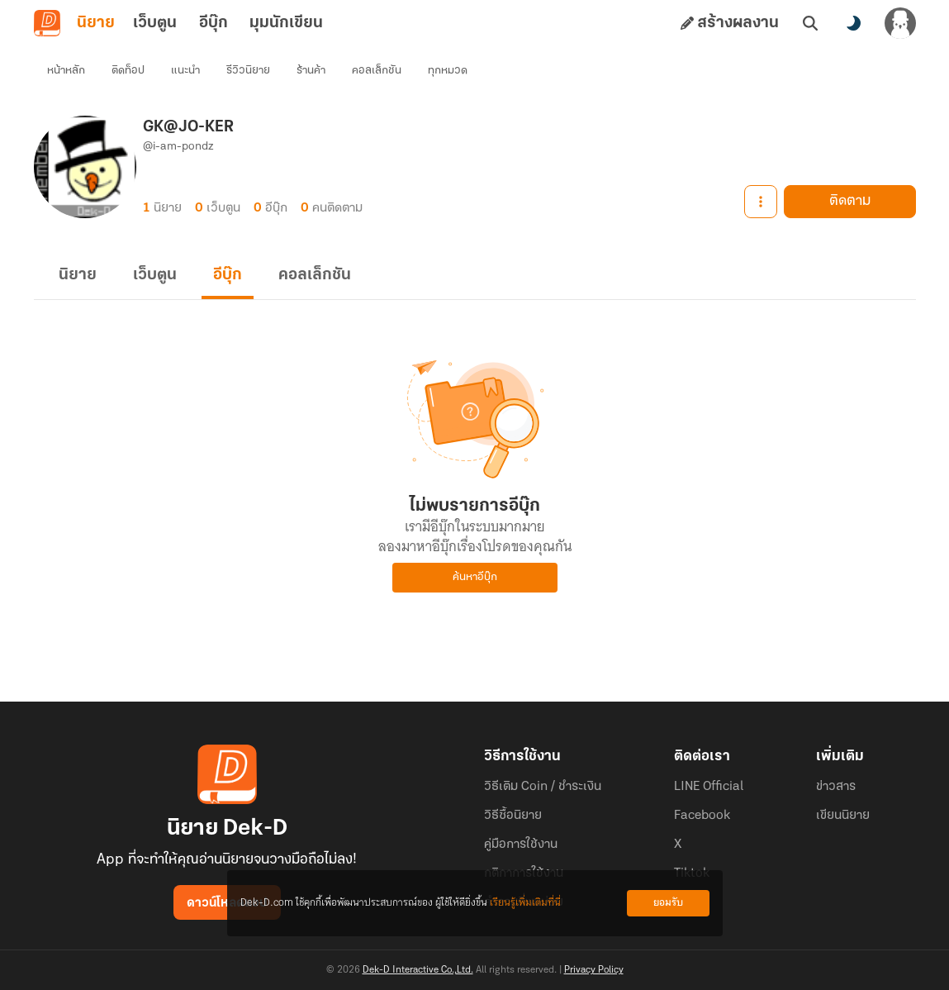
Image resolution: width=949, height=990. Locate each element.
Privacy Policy (594, 970)
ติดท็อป (128, 70)
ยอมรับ (668, 902)
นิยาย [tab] (96, 23)
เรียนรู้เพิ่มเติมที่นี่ (525, 902)
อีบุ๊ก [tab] (213, 23)
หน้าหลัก (66, 70)
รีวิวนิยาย (248, 70)
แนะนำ (185, 70)
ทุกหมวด (447, 70)
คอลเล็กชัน (376, 70)
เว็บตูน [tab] (155, 23)
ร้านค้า (311, 70)
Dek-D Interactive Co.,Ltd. (418, 970)
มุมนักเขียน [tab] (286, 23)
